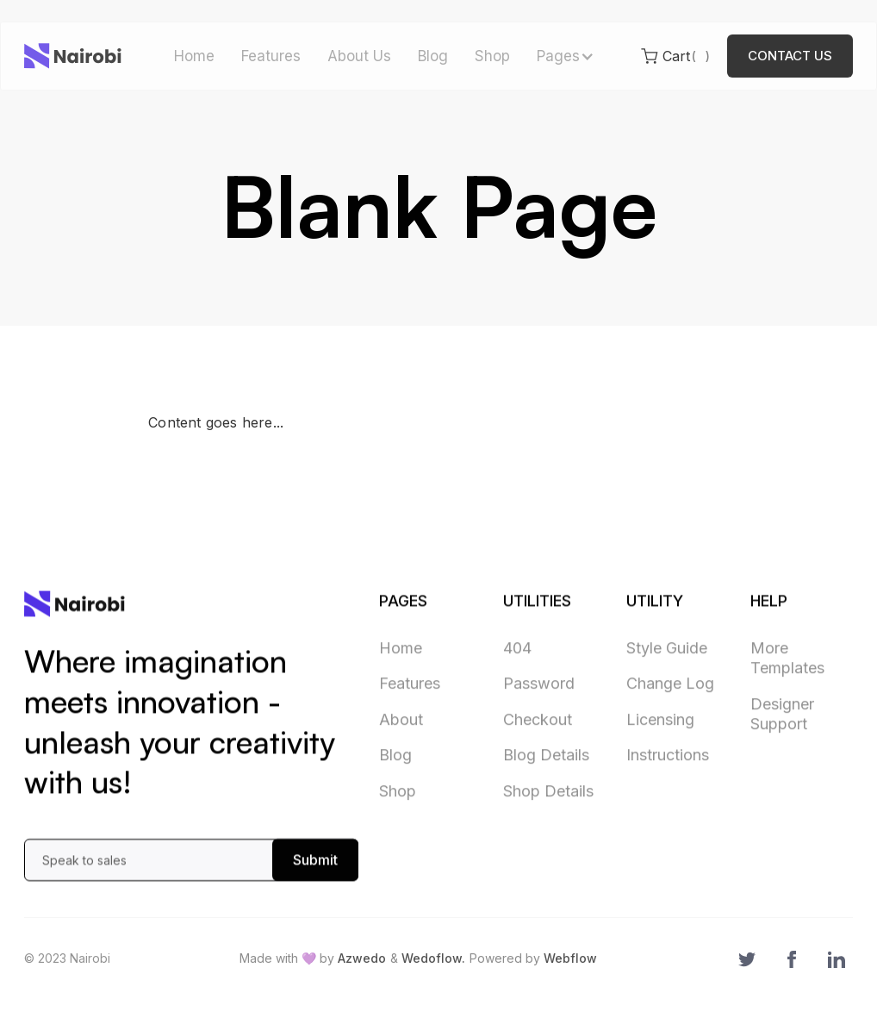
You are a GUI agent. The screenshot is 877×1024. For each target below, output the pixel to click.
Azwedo (362, 958)
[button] (564, 56)
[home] (72, 56)
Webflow (570, 958)
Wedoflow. (433, 958)
